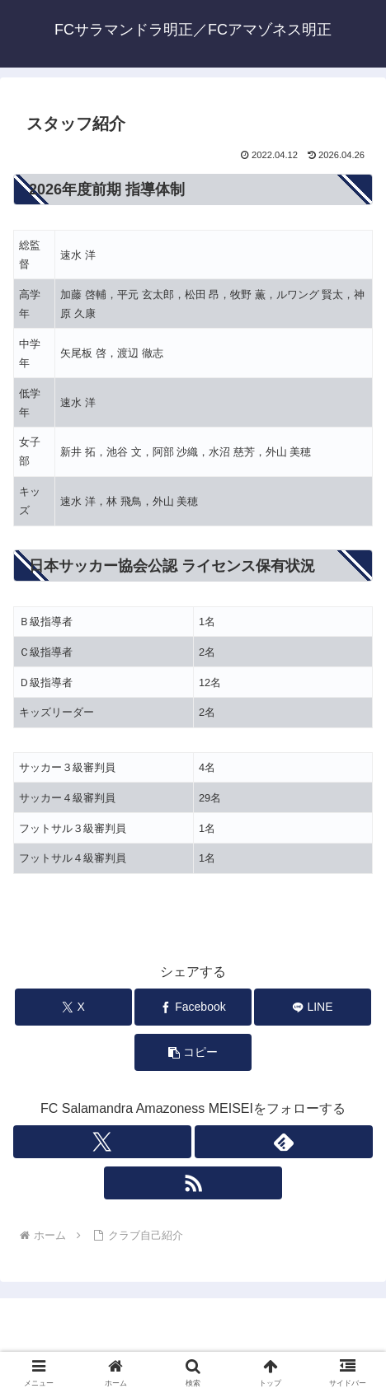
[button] (193, 1052)
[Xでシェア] (73, 1007)
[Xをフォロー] (102, 1141)
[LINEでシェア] (312, 1007)
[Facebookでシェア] (193, 1007)
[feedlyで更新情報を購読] (284, 1141)
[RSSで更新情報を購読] (193, 1182)
